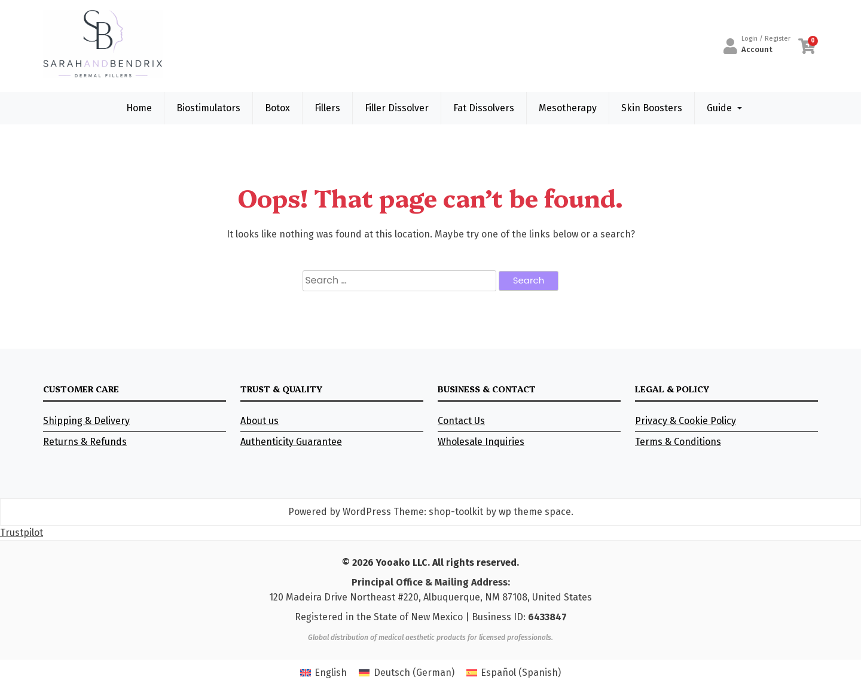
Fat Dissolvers (483, 108)
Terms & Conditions (678, 441)
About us (259, 420)
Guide (719, 108)
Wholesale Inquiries (481, 441)
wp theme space (535, 511)
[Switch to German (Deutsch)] (406, 672)
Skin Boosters (651, 108)
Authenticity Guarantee (291, 441)
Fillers (327, 108)
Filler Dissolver (397, 108)
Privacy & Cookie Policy (685, 420)
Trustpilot (21, 532)
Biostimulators (208, 108)
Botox (277, 108)
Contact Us (461, 420)
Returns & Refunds (85, 441)
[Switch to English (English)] (323, 672)
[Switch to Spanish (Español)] (513, 672)
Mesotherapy (568, 108)
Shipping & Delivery (86, 420)
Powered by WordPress (339, 511)
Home (139, 108)
